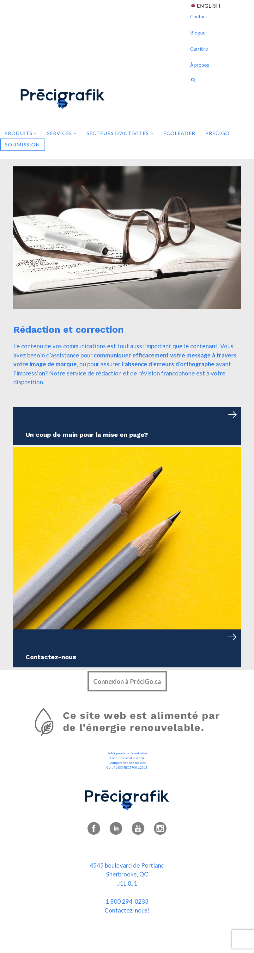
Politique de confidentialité (127, 753)
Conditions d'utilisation (127, 758)
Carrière (199, 49)
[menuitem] (206, 5)
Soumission (22, 144)
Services (61, 133)
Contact (198, 16)
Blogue (197, 32)
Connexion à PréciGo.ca (127, 681)
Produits (20, 133)
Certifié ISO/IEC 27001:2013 (127, 767)
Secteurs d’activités (120, 133)
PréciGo (217, 133)
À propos (199, 65)
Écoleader (179, 133)
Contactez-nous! (127, 910)
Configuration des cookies (127, 762)
